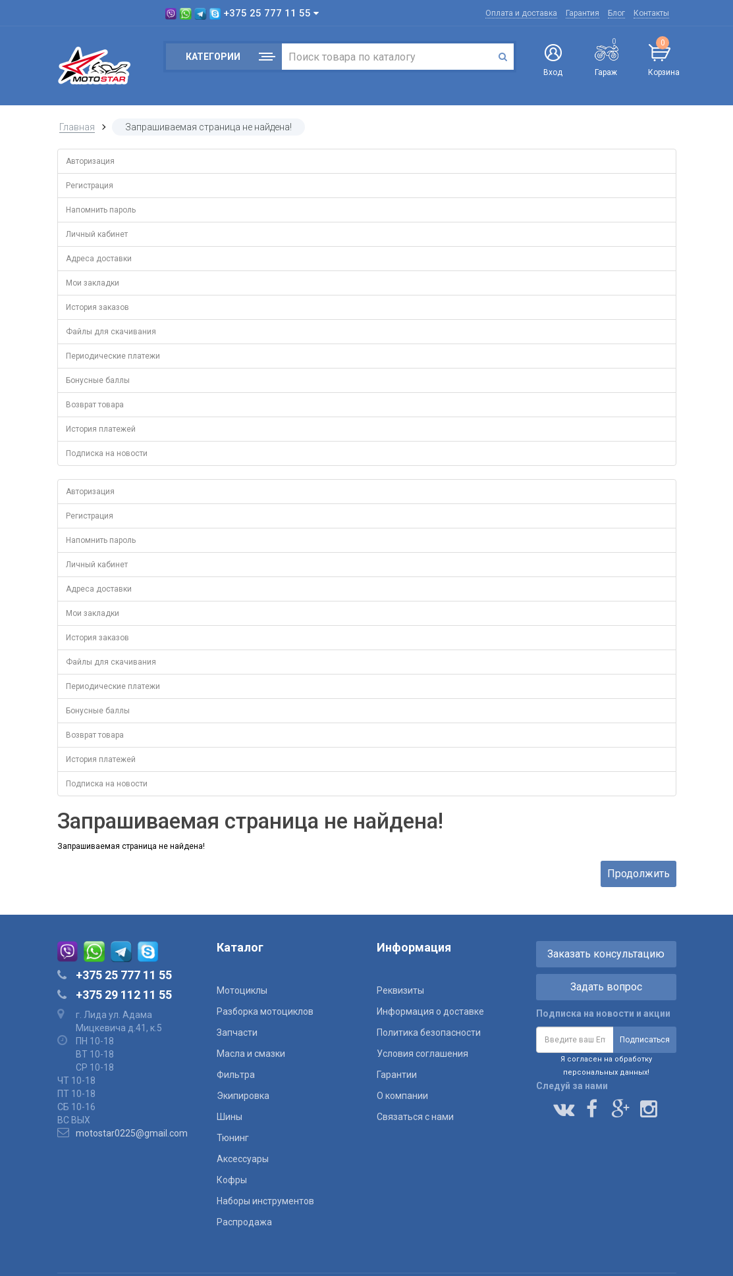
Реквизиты (400, 990)
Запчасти (237, 1032)
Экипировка (243, 1095)
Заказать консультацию (606, 954)
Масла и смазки (251, 1053)
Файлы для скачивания (111, 331)
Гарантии (397, 1074)
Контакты (651, 13)
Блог (616, 13)
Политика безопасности (429, 1032)
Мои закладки (92, 283)
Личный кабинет (97, 234)
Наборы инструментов (265, 1201)
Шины (229, 1116)
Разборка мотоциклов (265, 1011)
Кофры (232, 1180)
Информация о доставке (430, 1011)
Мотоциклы (242, 990)
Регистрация (89, 185)
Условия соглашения (422, 1053)
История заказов (97, 307)
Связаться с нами (415, 1116)
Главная (77, 127)
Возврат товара (95, 404)
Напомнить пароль (101, 210)
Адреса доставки (99, 258)
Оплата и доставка (521, 13)
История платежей (101, 429)
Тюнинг (233, 1138)
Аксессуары (243, 1159)
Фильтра (236, 1074)
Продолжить (638, 873)
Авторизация (90, 161)
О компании (402, 1095)
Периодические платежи (113, 356)
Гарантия (582, 13)
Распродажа (244, 1222)
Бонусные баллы (98, 380)
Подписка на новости (107, 453)
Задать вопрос (606, 987)
